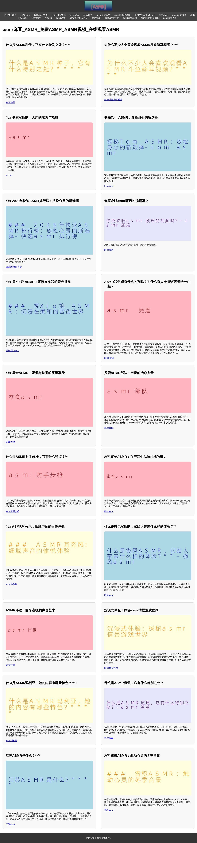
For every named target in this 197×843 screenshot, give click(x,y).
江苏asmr (10, 824)
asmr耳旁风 (11, 584)
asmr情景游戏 (111, 668)
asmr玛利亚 (11, 740)
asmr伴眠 (10, 665)
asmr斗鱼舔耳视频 (113, 99)
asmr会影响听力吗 (150, 18)
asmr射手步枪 (12, 511)
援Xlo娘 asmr (12, 350)
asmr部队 (109, 427)
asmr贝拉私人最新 (79, 18)
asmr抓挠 (88, 15)
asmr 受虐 (109, 358)
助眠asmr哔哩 (112, 18)
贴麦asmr (36, 18)
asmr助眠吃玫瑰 (122, 15)
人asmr (9, 175)
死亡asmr (163, 15)
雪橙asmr (109, 810)
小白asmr (25, 15)
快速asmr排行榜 (14, 267)
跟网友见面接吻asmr (144, 15)
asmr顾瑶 (109, 250)
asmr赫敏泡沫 (179, 15)
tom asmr (108, 186)
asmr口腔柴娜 (59, 15)
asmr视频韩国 (130, 18)
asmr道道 (109, 737)
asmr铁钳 (60, 18)
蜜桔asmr (109, 511)
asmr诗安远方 (103, 15)
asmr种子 (10, 102)
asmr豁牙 (96, 18)
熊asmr (48, 18)
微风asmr (109, 595)
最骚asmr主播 (41, 15)
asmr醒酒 (74, 15)
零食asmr (10, 441)
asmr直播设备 (170, 18)
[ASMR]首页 (10, 15)
